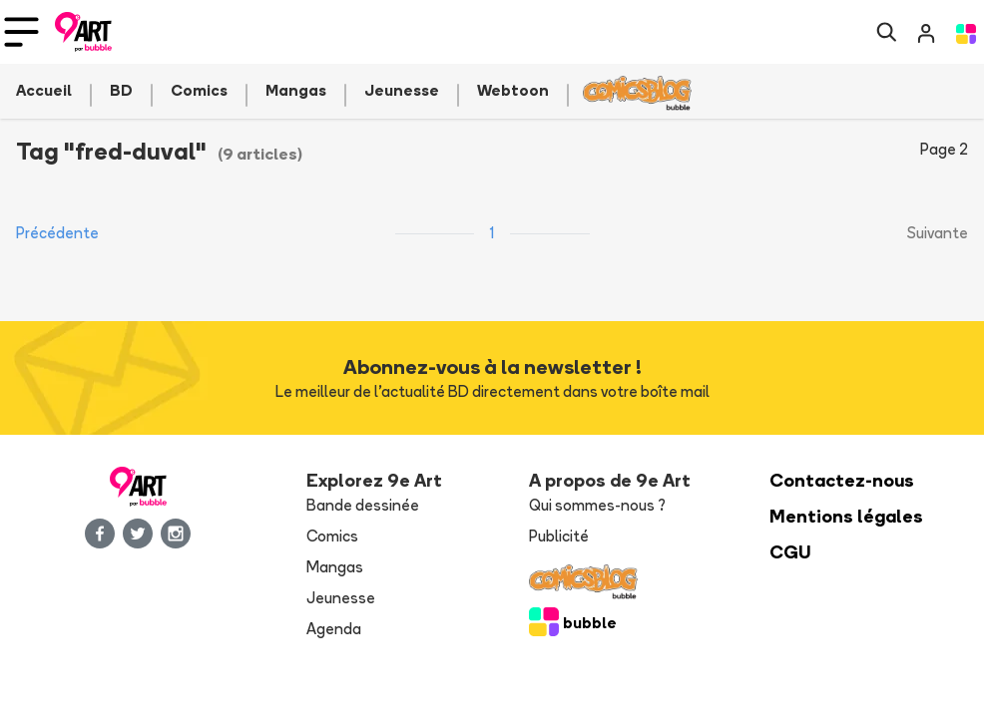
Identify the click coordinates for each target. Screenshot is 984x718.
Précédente (57, 232)
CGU (790, 551)
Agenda (333, 628)
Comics (332, 536)
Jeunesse (340, 597)
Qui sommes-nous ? (597, 505)
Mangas (334, 566)
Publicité (559, 536)
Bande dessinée (362, 505)
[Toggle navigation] (21, 32)
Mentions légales (846, 516)
